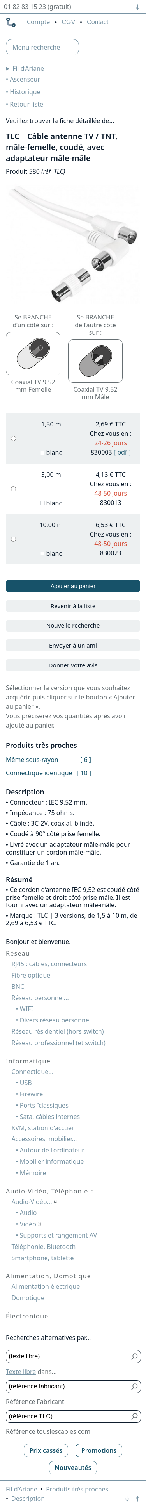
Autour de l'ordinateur (52, 1150)
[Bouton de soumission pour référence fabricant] (135, 1387)
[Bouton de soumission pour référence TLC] (135, 1417)
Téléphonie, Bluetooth (43, 1246)
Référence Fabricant (35, 1401)
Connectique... (32, 1071)
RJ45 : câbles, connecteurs (49, 964)
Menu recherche (36, 47)
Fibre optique (30, 975)
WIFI (26, 1008)
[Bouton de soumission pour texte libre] (135, 1356)
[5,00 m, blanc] (13, 488)
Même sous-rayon (32, 759)
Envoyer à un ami (73, 645)
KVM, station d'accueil (43, 1128)
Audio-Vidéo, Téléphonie (50, 1191)
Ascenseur (25, 79)
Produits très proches (77, 1489)
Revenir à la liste (73, 606)
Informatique (28, 1061)
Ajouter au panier (73, 586)
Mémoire (33, 1172)
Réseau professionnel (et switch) (58, 1042)
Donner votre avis (72, 665)
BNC (17, 986)
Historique (25, 91)
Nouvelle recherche (73, 625)
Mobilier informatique (52, 1161)
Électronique (27, 1316)
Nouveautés (73, 1467)
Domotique (27, 1297)
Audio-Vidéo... (34, 1201)
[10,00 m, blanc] (13, 539)
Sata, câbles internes (50, 1116)
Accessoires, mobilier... (44, 1139)
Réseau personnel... (40, 998)
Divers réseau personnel (55, 1020)
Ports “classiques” (45, 1105)
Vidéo (31, 1224)
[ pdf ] (122, 452)
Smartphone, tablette (42, 1258)
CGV (68, 22)
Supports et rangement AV (58, 1235)
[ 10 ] (84, 773)
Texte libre (21, 1371)
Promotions (99, 1450)
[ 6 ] (85, 759)
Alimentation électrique (45, 1286)
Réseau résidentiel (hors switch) (57, 1031)
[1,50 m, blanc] (13, 438)
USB (26, 1082)
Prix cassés (46, 1450)
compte (38, 22)
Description (28, 1498)
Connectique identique (39, 773)
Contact (97, 22)
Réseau (18, 953)
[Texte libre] (67, 1356)
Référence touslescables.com (48, 1431)
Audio (28, 1212)
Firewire (31, 1094)
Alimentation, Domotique (48, 1276)
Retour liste (26, 104)
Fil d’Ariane (28, 68)
